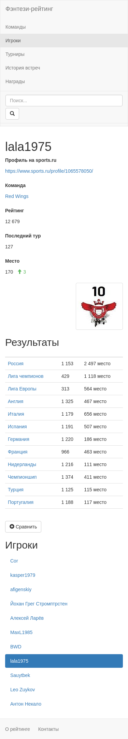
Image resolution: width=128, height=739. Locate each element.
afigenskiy (20, 589)
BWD (16, 646)
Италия (16, 414)
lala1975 (19, 661)
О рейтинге (17, 729)
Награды (15, 81)
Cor (14, 561)
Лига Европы (22, 388)
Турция (16, 489)
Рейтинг (14, 210)
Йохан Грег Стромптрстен (39, 603)
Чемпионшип (22, 477)
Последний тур (23, 235)
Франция (17, 452)
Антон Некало (25, 704)
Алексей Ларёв (27, 618)
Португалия (20, 502)
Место (12, 261)
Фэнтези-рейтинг (29, 8)
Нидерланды (22, 464)
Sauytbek (20, 675)
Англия (15, 401)
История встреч (22, 68)
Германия (18, 439)
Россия (16, 363)
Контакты (48, 729)
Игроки (13, 40)
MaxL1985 (21, 632)
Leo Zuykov (22, 689)
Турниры (15, 54)
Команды (15, 27)
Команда (15, 185)
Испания (17, 426)
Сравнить (23, 526)
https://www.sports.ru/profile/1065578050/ (49, 171)
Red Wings (16, 196)
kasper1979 (22, 575)
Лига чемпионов (25, 376)
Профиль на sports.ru (30, 160)
